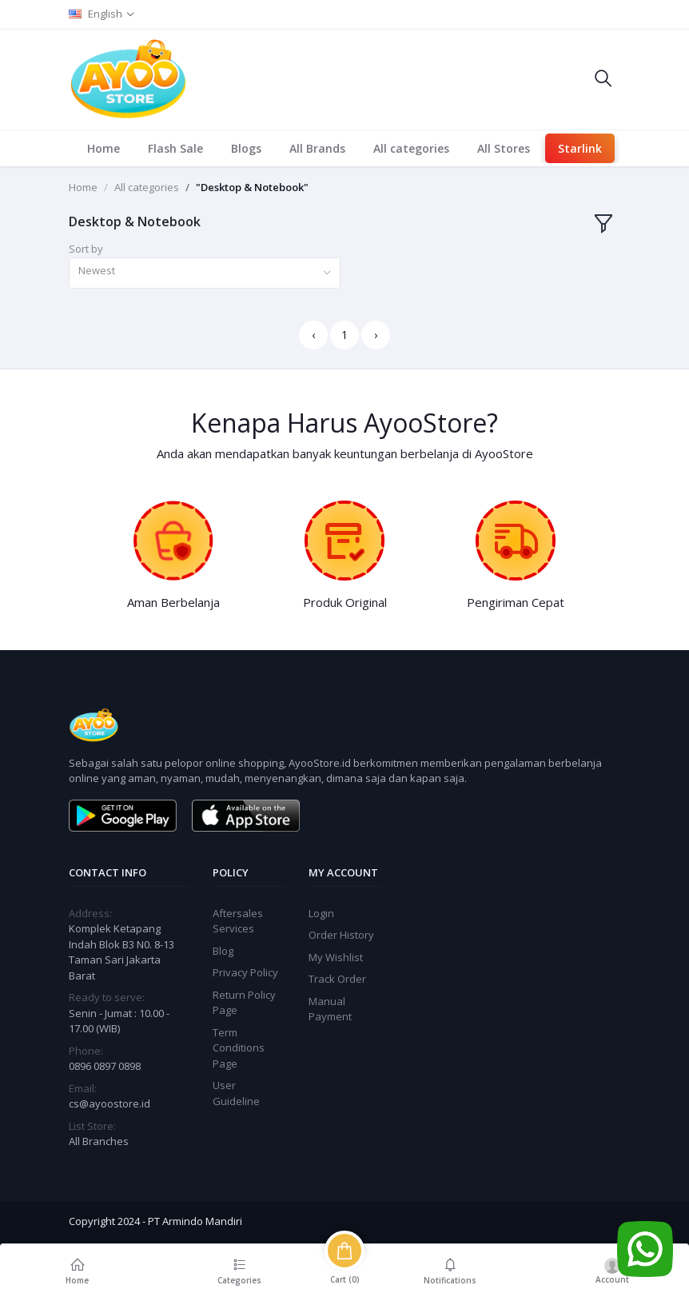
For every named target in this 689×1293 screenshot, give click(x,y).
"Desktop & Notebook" (252, 187)
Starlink (580, 148)
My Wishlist (336, 957)
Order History (341, 935)
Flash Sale (175, 148)
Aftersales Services (238, 921)
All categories (411, 148)
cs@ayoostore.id (109, 1103)
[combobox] (205, 273)
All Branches (99, 1141)
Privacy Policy (245, 972)
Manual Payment (330, 1009)
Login (321, 913)
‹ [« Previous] (313, 334)
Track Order (337, 979)
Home (103, 148)
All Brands (317, 148)
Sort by (86, 248)
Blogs (246, 148)
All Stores (503, 148)
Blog (223, 951)
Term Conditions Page (239, 1048)
